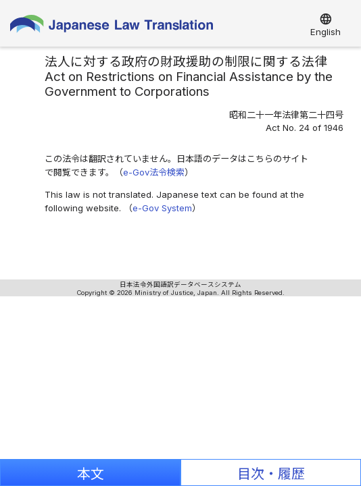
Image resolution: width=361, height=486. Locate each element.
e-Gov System (162, 207)
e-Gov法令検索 (154, 172)
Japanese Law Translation (111, 26)
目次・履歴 (271, 474)
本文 (90, 474)
